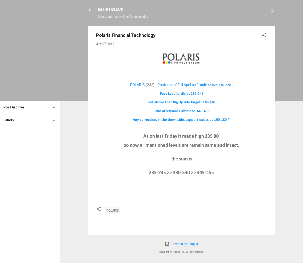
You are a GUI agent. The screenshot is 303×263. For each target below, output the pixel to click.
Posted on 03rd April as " (195, 85)
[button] (264, 36)
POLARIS (137, 85)
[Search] (272, 11)
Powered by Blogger (181, 244)
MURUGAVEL (111, 10)
